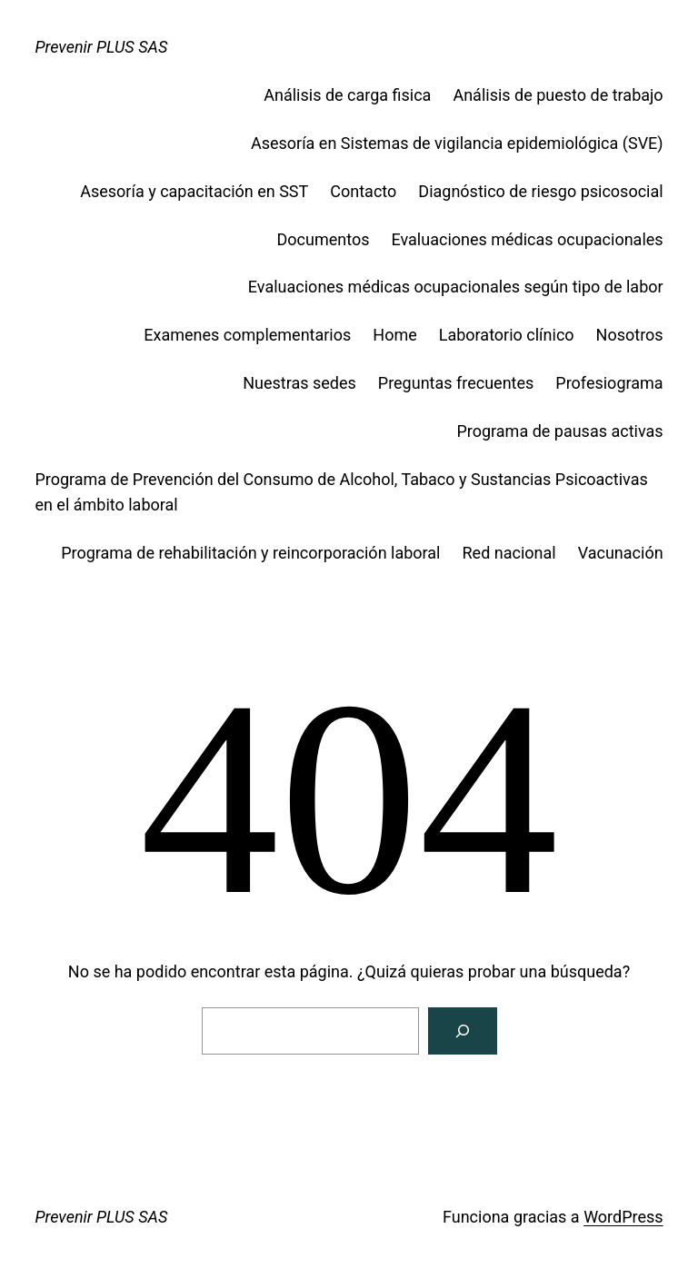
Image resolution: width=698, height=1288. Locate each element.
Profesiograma (609, 382)
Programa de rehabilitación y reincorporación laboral (250, 552)
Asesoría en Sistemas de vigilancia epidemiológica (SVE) (457, 143)
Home (394, 334)
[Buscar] (462, 1031)
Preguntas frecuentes (456, 382)
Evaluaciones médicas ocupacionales (527, 239)
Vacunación (620, 552)
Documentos (323, 239)
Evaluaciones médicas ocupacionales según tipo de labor (455, 286)
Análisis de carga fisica (347, 94)
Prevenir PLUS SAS (101, 46)
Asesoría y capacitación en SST (194, 191)
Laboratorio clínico (506, 334)
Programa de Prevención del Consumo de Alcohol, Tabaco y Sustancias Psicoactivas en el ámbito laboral (341, 492)
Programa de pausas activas (559, 431)
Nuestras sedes (299, 382)
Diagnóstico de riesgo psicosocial (540, 191)
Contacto (363, 191)
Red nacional (509, 552)
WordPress (623, 1216)
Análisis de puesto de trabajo (558, 94)
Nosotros (629, 334)
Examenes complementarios (247, 334)
